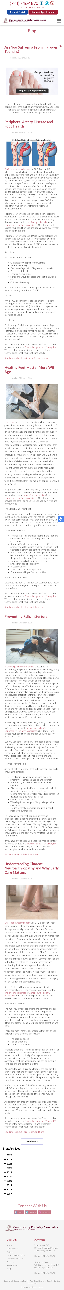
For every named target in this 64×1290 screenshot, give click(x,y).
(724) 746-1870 (24, 3)
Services (10, 1262)
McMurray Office (15, 1258)
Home (9, 1245)
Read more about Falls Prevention (21, 863)
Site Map (24, 1287)
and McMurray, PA (46, 355)
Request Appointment (44, 12)
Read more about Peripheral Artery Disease (26, 366)
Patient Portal (18, 12)
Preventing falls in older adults (19, 675)
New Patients (13, 1265)
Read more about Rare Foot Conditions (24, 1140)
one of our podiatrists (36, 230)
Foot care (9, 430)
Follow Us (32, 1212)
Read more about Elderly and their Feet (24, 615)
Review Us (46, 1212)
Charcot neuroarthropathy (17, 931)
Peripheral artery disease (17, 177)
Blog (9, 1268)
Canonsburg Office (16, 1255)
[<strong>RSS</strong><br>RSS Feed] (61, 55)
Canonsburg (31, 355)
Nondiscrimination (36, 1287)
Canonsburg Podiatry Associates (20, 233)
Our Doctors (13, 1248)
